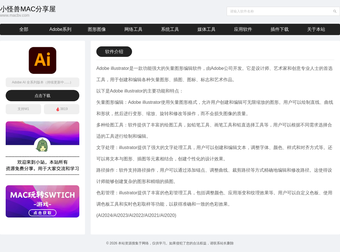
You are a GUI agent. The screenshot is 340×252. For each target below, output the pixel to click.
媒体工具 (206, 29)
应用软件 (243, 29)
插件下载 (280, 29)
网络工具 (133, 29)
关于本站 (316, 29)
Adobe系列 (60, 29)
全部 (23, 29)
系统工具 (170, 29)
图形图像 (97, 29)
